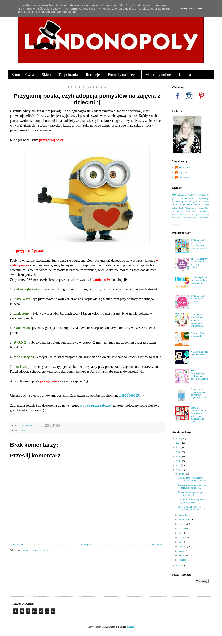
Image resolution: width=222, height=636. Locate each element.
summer (199, 204)
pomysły (23, 430)
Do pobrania (68, 74)
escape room (183, 221)
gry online (197, 201)
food (192, 204)
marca (182, 551)
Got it (201, 8)
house (200, 221)
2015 (178, 565)
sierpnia (182, 528)
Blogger (130, 626)
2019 (178, 456)
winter (206, 201)
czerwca (183, 537)
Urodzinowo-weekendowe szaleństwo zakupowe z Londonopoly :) (198, 320)
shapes (206, 221)
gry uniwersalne (183, 198)
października (185, 519)
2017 (178, 465)
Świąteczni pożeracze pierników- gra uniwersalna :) (193, 501)
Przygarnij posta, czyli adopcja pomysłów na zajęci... (192, 486)
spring (201, 208)
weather (202, 211)
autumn (175, 204)
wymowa (175, 224)
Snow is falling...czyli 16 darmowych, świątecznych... (192, 508)
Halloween (185, 204)
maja (181, 542)
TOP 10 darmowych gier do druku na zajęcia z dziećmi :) (200, 374)
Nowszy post (17, 544)
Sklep (46, 74)
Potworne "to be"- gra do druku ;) (199, 334)
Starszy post (157, 544)
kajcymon (183, 172)
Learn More (187, 8)
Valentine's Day (191, 208)
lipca (181, 533)
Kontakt (185, 74)
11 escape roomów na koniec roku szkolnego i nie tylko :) (199, 263)
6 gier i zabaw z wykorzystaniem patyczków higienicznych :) (198, 393)
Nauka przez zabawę (95, 405)
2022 (178, 447)
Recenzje (93, 74)
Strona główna (23, 74)
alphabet (188, 214)
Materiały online (158, 74)
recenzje (204, 194)
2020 (178, 452)
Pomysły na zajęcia (122, 74)
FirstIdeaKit (184, 167)
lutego (182, 555)
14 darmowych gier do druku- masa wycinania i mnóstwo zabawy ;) (199, 246)
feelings (193, 221)
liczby (181, 208)
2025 (178, 438)
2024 (178, 443)
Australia (179, 218)
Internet (186, 218)
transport (196, 214)
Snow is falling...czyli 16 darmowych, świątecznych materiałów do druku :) (198, 414)
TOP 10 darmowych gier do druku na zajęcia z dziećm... (192, 479)
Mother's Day (194, 218)
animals (180, 211)
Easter (206, 204)
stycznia (183, 560)
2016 (178, 470)
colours (175, 208)
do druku (179, 194)
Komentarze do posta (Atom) (35, 550)
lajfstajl (195, 211)
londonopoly (185, 177)
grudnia (182, 473)
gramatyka (187, 201)
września (183, 524)
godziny (188, 211)
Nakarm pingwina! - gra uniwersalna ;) (199, 354)
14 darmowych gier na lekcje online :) (198, 299)
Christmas (177, 201)
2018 (178, 461)
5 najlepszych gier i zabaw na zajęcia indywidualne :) (199, 280)
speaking (204, 198)
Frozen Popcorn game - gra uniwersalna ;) (190, 493)
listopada (183, 515)
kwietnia (183, 546)
